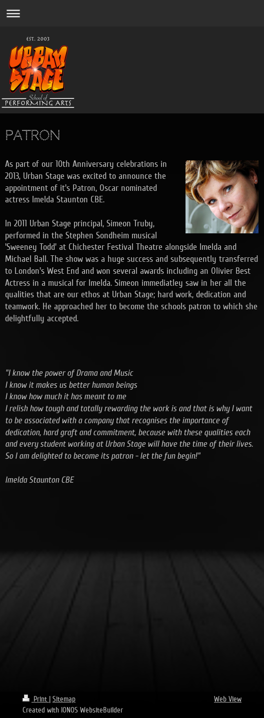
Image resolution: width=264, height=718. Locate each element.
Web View (228, 699)
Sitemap (64, 699)
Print (35, 699)
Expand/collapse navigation (132, 13)
